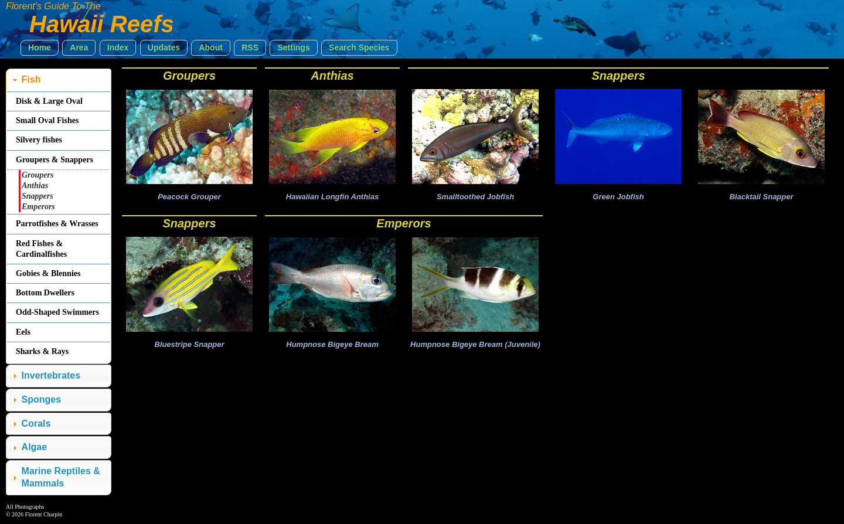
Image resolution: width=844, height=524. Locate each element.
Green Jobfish (618, 196)
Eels (23, 332)
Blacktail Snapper (761, 196)
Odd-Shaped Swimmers (57, 312)
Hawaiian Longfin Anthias (332, 196)
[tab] (58, 80)
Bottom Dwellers (45, 292)
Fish (31, 79)
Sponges (42, 399)
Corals (36, 423)
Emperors (403, 223)
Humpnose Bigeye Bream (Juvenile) (475, 344)
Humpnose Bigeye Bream (332, 344)
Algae (34, 447)
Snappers (618, 75)
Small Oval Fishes (47, 120)
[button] (40, 48)
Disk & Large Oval (49, 101)
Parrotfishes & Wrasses (57, 223)
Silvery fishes (39, 139)
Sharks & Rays (42, 351)
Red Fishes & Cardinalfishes (41, 248)
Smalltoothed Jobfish (475, 196)
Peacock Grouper (189, 196)
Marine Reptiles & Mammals (61, 477)
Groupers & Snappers (54, 159)
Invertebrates (51, 375)
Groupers (189, 75)
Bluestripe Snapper (189, 344)
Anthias (332, 75)
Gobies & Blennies (48, 273)
